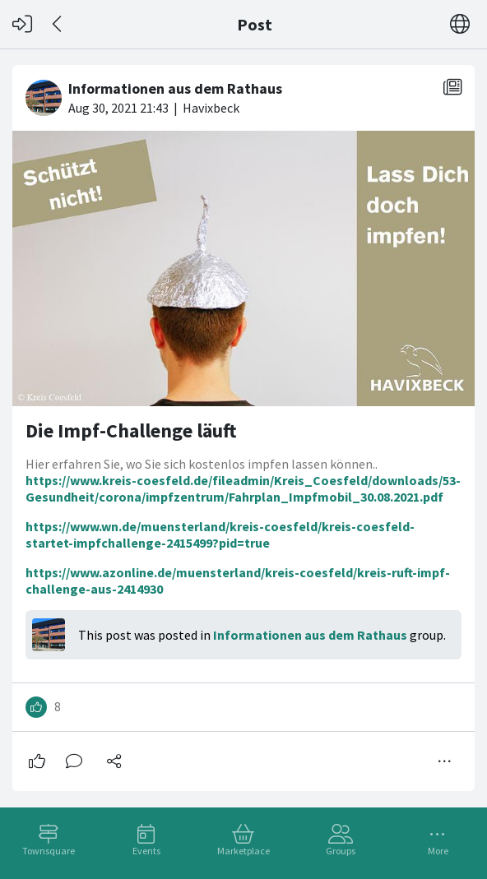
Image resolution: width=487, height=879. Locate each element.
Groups (340, 850)
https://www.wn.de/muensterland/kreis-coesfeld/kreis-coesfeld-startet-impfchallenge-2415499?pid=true (220, 534)
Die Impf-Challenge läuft (131, 430)
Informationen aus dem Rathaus (310, 635)
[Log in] (22, 24)
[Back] (58, 24)
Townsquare (48, 850)
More (438, 850)
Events (146, 850)
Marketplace (243, 850)
